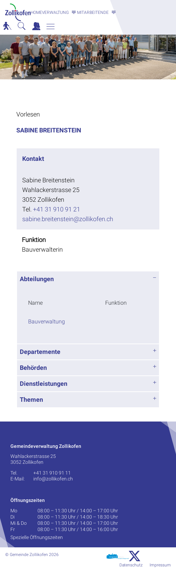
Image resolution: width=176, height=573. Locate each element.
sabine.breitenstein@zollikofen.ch (67, 219)
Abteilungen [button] (37, 279)
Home (36, 12)
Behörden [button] (33, 367)
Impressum (160, 565)
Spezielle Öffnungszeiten (36, 537)
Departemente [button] (40, 351)
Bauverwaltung (46, 321)
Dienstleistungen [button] (43, 383)
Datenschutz (131, 565)
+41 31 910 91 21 (56, 209)
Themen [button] (31, 399)
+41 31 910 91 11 (52, 473)
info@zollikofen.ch (53, 478)
